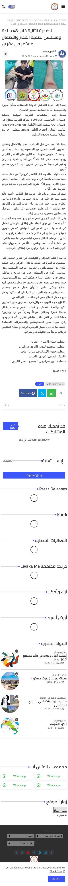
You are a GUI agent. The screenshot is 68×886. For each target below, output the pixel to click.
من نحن (30, 836)
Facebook (26, 393)
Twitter (42, 393)
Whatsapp (51, 393)
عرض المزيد (13, 426)
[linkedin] (45, 852)
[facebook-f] (16, 852)
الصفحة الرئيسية (58, 20)
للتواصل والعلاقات (53, 836)
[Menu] (63, 6)
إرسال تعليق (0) (34, 475)
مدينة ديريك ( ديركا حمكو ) (49, 678)
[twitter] (22, 852)
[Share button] (61, 393)
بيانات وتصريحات (39, 20)
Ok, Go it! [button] (57, 879)
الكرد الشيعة (58, 724)
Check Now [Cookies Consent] (56, 871)
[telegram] (40, 852)
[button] (11, 7)
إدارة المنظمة (27, 843)
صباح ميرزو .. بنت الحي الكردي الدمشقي (47, 703)
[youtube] (28, 852)
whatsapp (19, 776)
